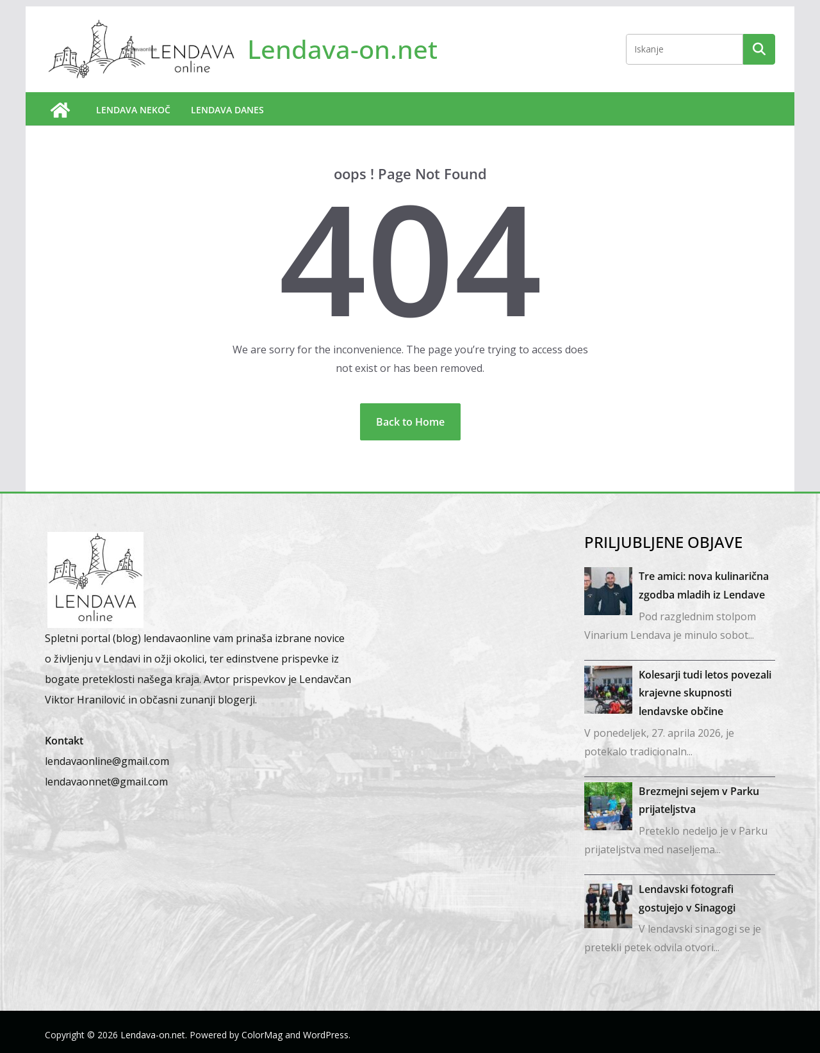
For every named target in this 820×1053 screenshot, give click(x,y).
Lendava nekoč (133, 110)
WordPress (325, 1035)
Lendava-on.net (342, 49)
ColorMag (262, 1035)
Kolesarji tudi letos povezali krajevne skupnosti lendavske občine (705, 693)
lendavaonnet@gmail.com (106, 782)
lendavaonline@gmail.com (107, 761)
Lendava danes (227, 110)
